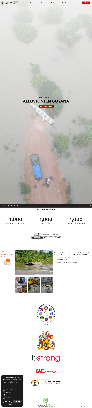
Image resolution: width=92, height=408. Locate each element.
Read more (13, 384)
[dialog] (12, 391)
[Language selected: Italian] (85, 406)
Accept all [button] (17, 401)
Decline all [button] (7, 401)
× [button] (21, 376)
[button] (9, 206)
